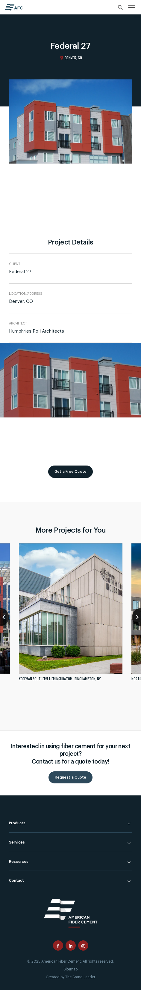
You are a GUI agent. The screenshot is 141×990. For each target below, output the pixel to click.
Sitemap (70, 969)
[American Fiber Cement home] (13, 7)
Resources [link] (18, 861)
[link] (132, 7)
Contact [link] (16, 880)
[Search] (120, 7)
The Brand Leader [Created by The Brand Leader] (80, 977)
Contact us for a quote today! (70, 761)
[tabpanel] (70, 614)
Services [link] (17, 842)
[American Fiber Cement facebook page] (58, 945)
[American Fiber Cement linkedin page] (71, 945)
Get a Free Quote (70, 471)
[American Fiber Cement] (71, 912)
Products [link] (17, 823)
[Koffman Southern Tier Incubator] (71, 614)
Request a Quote (71, 777)
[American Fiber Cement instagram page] (83, 945)
